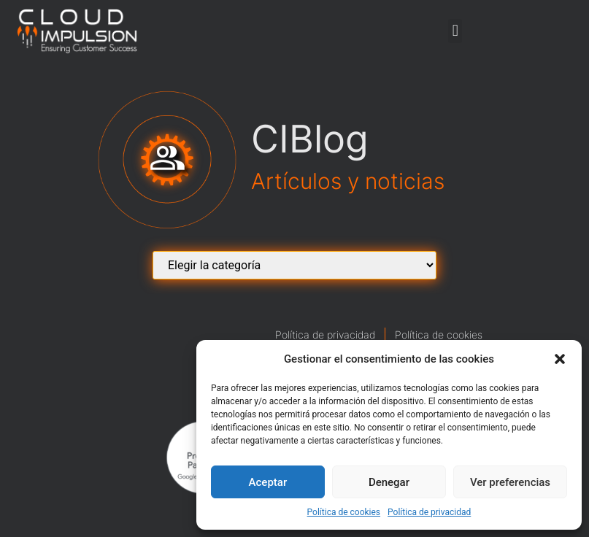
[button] (560, 359)
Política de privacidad (429, 512)
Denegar (389, 482)
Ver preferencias (510, 482)
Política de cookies (344, 512)
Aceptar (268, 482)
